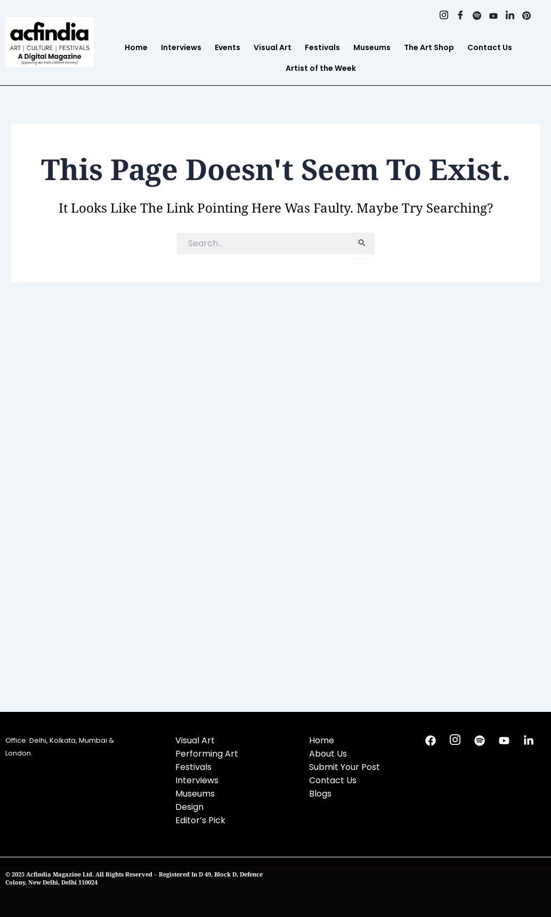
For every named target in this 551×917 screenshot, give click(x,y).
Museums (372, 47)
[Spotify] (476, 16)
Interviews (181, 47)
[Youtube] (493, 16)
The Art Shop (429, 47)
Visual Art (272, 47)
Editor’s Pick (200, 820)
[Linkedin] (509, 16)
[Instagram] (443, 16)
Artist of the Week (321, 68)
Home (136, 47)
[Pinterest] (526, 16)
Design (189, 807)
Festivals (322, 47)
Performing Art (206, 754)
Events (227, 47)
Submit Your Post (344, 767)
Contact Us (489, 47)
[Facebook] (460, 16)
